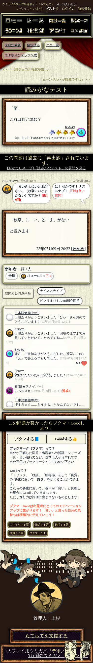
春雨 (18, 386)
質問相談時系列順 (18, 293)
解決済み (33, 45)
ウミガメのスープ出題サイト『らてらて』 (28, 4)
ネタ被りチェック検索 (21, 55)
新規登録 (84, 8)
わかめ (70, 127)
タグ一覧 (52, 45)
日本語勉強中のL (27, 313)
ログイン (68, 8)
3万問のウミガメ (58, 655)
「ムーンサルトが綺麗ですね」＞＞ (65, 79)
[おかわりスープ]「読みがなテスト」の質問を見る (46, 168)
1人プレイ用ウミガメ (37, 651)
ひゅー (13, 180)
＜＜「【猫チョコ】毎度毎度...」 (26, 69)
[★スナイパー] (32, 386)
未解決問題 (13, 45)
